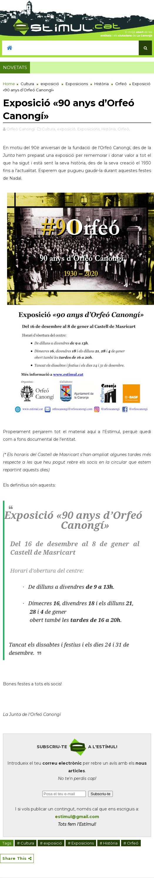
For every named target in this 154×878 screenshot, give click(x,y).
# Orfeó (130, 843)
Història (101, 83)
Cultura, (49, 129)
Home (9, 83)
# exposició (51, 843)
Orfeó (121, 83)
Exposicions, (89, 129)
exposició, (66, 129)
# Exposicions (81, 843)
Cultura (27, 83)
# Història (109, 843)
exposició (50, 83)
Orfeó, (124, 129)
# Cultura (25, 843)
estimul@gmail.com (77, 816)
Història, (109, 129)
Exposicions (77, 83)
